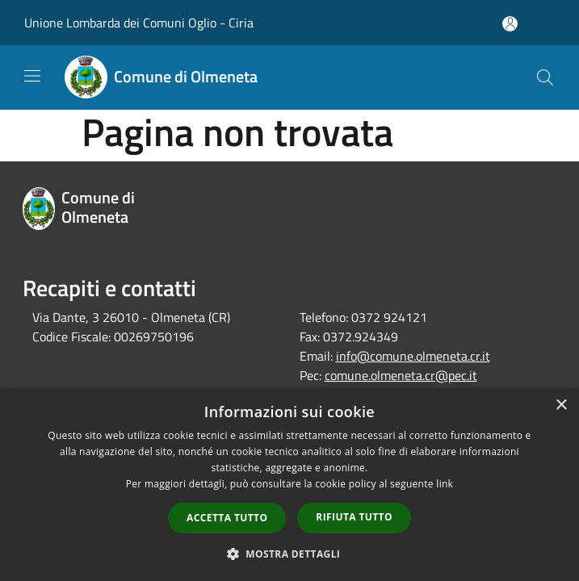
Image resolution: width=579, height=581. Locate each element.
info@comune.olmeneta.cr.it (413, 356)
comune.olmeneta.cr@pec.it (401, 375)
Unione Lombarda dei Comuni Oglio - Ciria (139, 22)
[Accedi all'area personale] (510, 24)
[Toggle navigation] (32, 76)
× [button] (561, 405)
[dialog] (289, 484)
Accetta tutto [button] (227, 518)
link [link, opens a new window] (444, 484)
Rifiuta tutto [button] (354, 517)
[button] (290, 553)
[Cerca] (545, 77)
